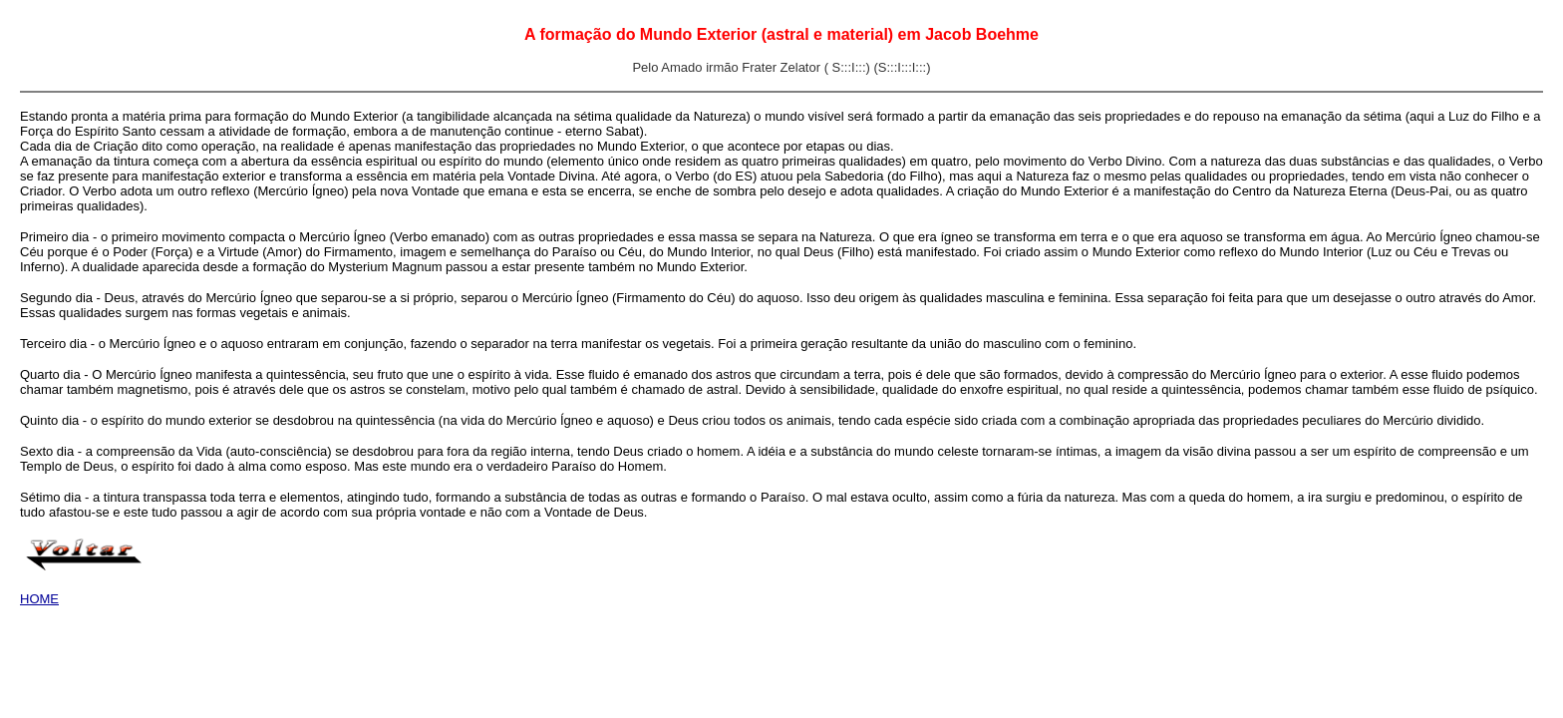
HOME (39, 598)
